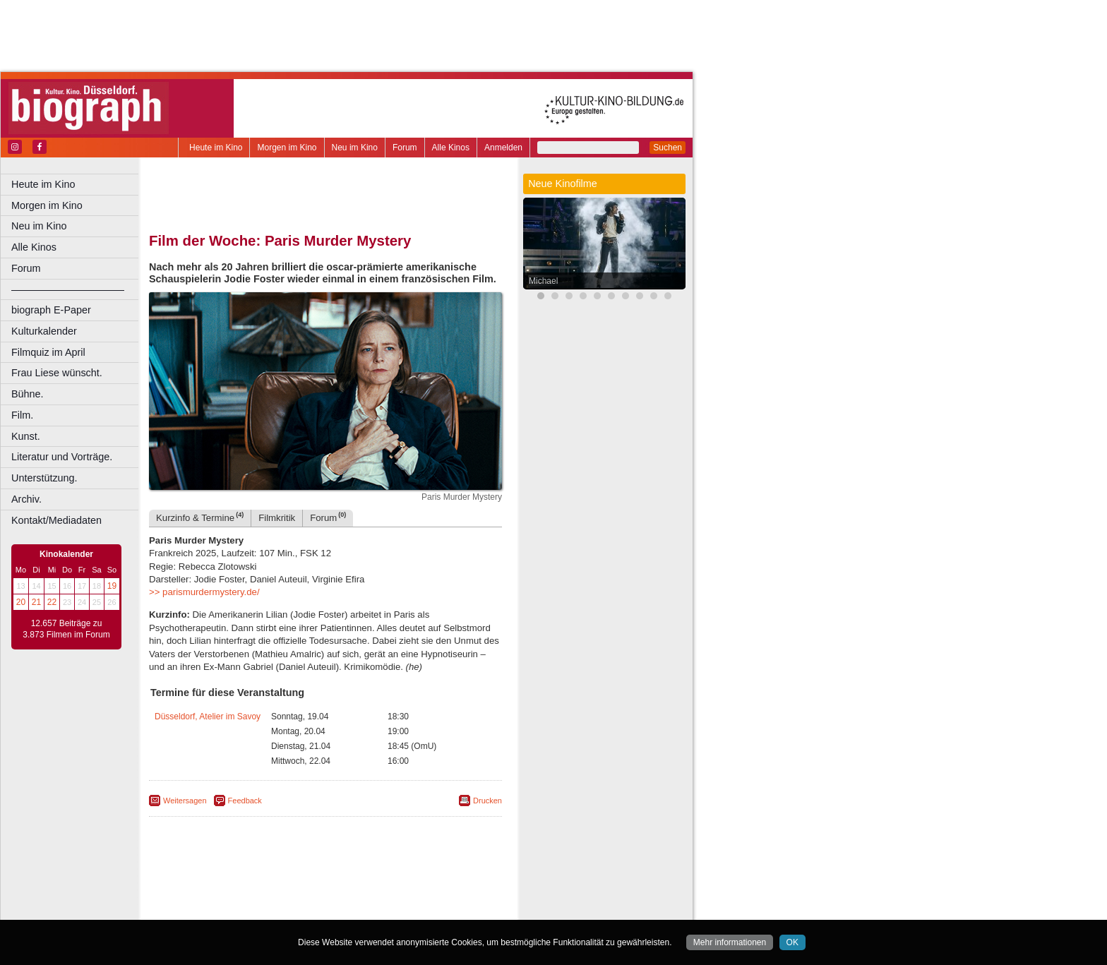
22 (51, 602)
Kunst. (25, 436)
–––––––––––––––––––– (67, 289)
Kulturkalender (44, 331)
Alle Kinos (450, 147)
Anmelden (503, 147)
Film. (22, 415)
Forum (405, 147)
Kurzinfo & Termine (200, 517)
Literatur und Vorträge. (61, 456)
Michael (543, 281)
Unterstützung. (44, 478)
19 (111, 586)
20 (20, 602)
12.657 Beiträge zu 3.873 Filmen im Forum (66, 629)
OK (792, 942)
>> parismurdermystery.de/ (204, 592)
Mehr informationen (729, 942)
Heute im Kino (215, 147)
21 (36, 602)
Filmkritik (276, 518)
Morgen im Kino (286, 147)
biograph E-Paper (51, 310)
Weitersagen (185, 800)
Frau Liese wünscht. (56, 372)
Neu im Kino (355, 147)
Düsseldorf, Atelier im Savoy (208, 716)
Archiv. (26, 499)
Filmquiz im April (48, 352)
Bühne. (27, 394)
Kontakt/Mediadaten (56, 520)
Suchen (667, 147)
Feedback (245, 800)
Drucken (487, 800)
